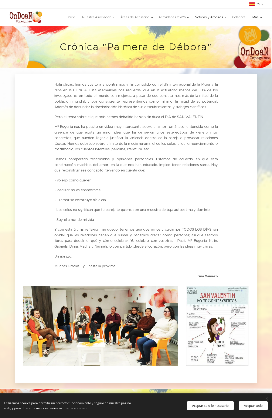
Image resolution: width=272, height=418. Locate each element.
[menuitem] (68, 17)
